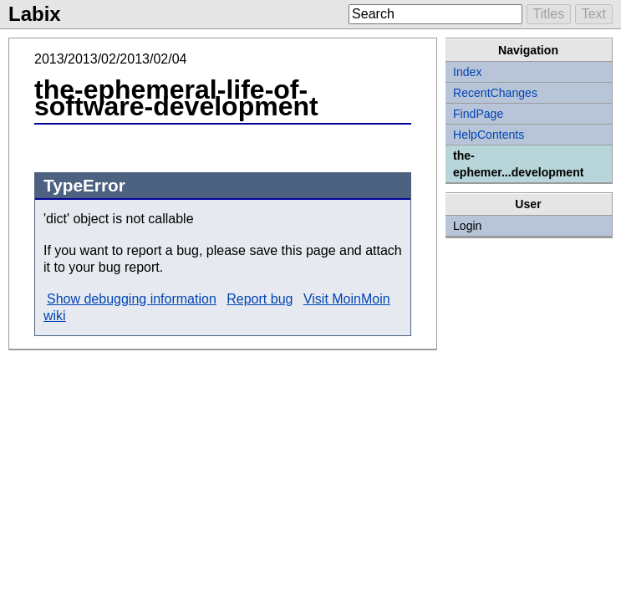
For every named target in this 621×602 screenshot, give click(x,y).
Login (467, 225)
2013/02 (92, 59)
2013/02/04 (153, 59)
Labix (34, 14)
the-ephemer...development (518, 164)
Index (467, 72)
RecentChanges (495, 92)
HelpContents (488, 134)
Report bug (260, 299)
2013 (49, 59)
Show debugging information (131, 299)
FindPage (478, 113)
